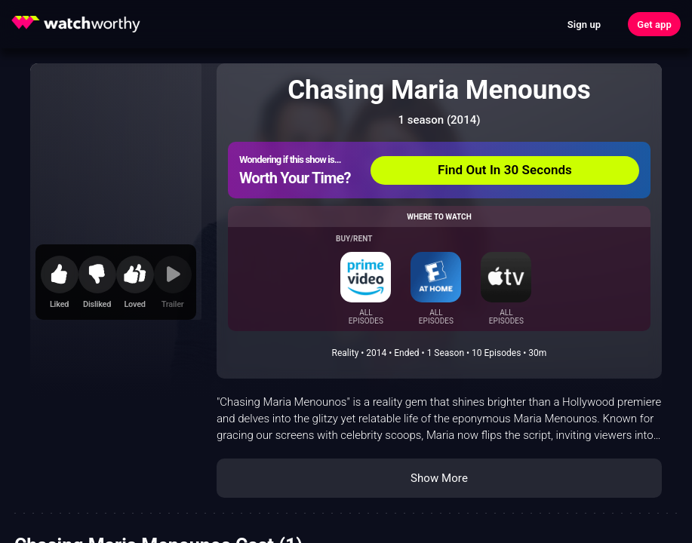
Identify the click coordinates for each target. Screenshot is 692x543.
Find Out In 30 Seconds (505, 169)
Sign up (584, 24)
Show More (439, 478)
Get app (654, 24)
